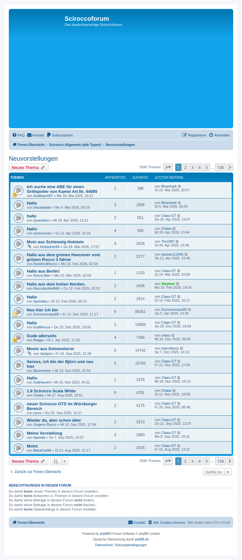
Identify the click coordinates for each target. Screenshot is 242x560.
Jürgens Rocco (44, 424)
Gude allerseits (42, 335)
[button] (168, 167)
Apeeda (39, 437)
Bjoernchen (42, 370)
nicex (37, 413)
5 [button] (206, 167)
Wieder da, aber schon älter (54, 420)
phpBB (104, 533)
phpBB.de (142, 539)
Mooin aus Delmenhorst (50, 348)
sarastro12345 (172, 254)
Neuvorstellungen (33, 158)
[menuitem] (18, 135)
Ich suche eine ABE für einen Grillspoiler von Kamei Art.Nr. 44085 (62, 189)
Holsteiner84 (50, 247)
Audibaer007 (43, 196)
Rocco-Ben (41, 275)
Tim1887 (168, 241)
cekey (165, 335)
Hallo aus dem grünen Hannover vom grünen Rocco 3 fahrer (63, 257)
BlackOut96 (42, 450)
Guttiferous (41, 327)
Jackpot (46, 353)
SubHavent (41, 382)
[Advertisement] (121, 79)
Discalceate (42, 207)
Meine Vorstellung (44, 433)
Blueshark (169, 186)
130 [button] (220, 167)
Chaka (166, 228)
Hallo (32, 203)
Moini (32, 446)
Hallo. (32, 378)
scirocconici (42, 233)
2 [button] (185, 167)
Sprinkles (40, 301)
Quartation (41, 220)
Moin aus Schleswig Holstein (55, 242)
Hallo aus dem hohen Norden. (56, 284)
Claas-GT (168, 215)
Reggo (38, 340)
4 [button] (200, 167)
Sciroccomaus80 (46, 314)
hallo (32, 216)
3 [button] (192, 167)
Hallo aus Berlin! (43, 271)
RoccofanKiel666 (46, 288)
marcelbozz (170, 348)
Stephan (168, 284)
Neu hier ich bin (42, 310)
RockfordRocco (45, 264)
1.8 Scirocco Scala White (51, 391)
